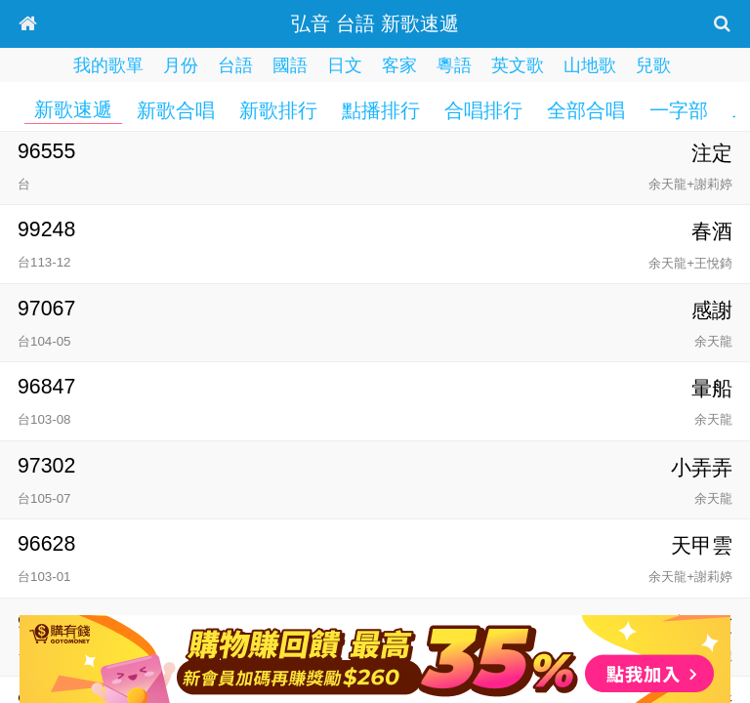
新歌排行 (278, 110)
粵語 (454, 65)
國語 (290, 65)
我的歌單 (108, 65)
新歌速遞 (73, 109)
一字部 (678, 110)
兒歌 (653, 65)
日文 (344, 65)
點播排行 (381, 110)
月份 (180, 65)
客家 (399, 65)
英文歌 (517, 65)
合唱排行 (483, 110)
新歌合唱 (176, 110)
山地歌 (589, 65)
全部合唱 (586, 110)
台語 (235, 65)
